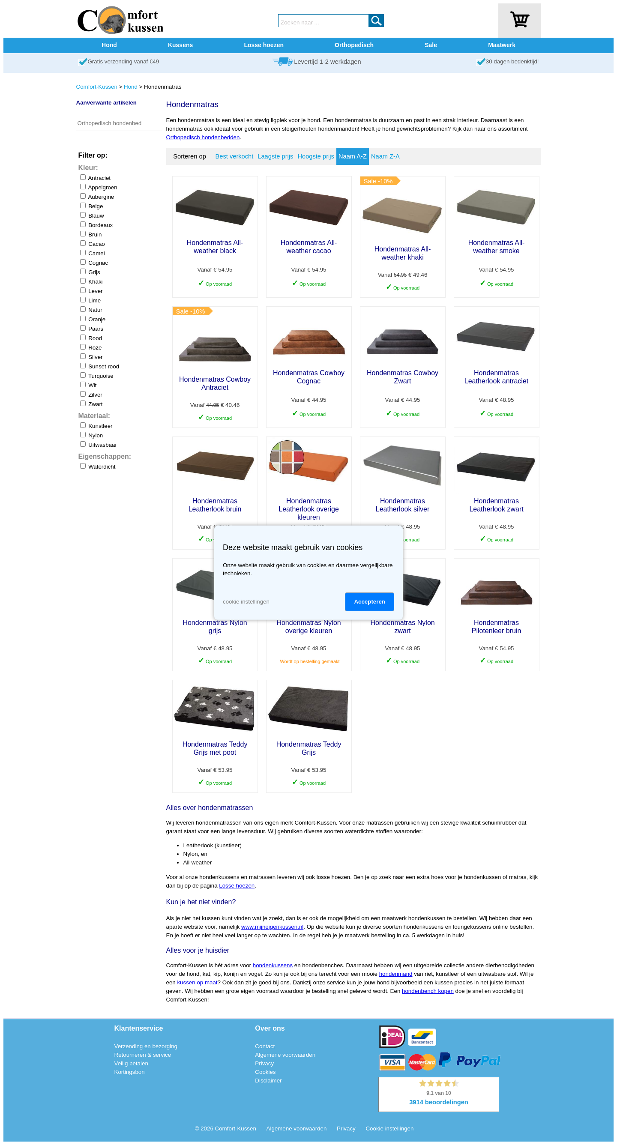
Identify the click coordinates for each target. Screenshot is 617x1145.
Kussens (180, 45)
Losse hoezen (264, 45)
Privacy (264, 1063)
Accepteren (369, 601)
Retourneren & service (142, 1055)
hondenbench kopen (428, 991)
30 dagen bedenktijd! (512, 61)
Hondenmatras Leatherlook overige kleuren (309, 509)
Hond (109, 45)
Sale (431, 45)
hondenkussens (273, 965)
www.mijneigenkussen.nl (272, 927)
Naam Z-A (385, 156)
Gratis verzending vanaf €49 (123, 61)
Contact (265, 1046)
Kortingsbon (129, 1072)
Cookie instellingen (389, 1128)
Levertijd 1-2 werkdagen (327, 61)
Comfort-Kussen (96, 87)
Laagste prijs (275, 156)
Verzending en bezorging (145, 1046)
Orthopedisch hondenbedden (203, 137)
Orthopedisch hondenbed (110, 123)
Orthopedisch (354, 45)
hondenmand (396, 974)
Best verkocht (235, 156)
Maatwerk (501, 45)
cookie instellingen (246, 601)
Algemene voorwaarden (285, 1055)
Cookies (265, 1072)
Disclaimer (268, 1080)
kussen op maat (197, 982)
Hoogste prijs (315, 156)
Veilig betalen (131, 1063)
